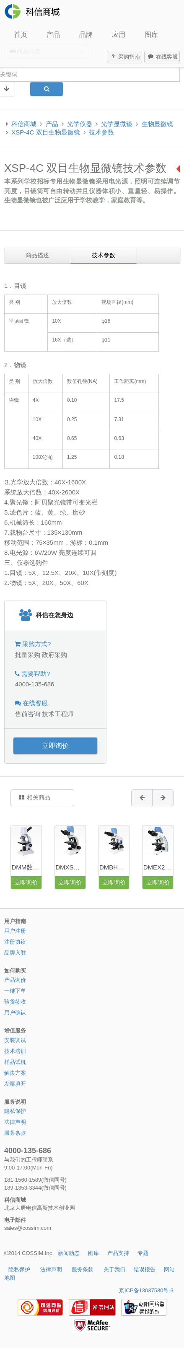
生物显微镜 (157, 123)
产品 (53, 34)
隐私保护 (15, 1111)
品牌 (86, 34)
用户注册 (15, 931)
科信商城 (23, 123)
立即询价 (55, 745)
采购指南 (124, 57)
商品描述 (37, 255)
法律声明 (15, 1122)
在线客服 (162, 57)
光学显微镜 (116, 123)
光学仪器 (79, 123)
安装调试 (15, 1040)
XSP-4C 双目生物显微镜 (45, 132)
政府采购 (54, 654)
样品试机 (15, 1062)
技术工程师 (57, 713)
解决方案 (15, 1073)
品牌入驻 (15, 953)
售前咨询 (27, 713)
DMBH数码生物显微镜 (114, 867)
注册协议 (15, 942)
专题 (142, 1253)
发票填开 (15, 1084)
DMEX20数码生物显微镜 (158, 867)
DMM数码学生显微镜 (26, 867)
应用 (118, 34)
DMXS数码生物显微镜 (70, 867)
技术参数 (101, 132)
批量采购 (27, 654)
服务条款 (15, 1133)
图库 (151, 34)
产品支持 (118, 1253)
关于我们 (114, 1269)
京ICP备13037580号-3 (146, 1290)
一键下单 (15, 991)
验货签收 (15, 1002)
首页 (20, 34)
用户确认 (15, 1012)
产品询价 (15, 980)
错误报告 (144, 1269)
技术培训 (15, 1051)
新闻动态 (69, 1253)
